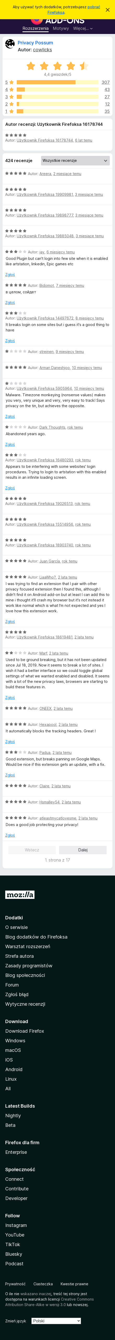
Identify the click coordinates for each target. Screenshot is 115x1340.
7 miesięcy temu (70, 285)
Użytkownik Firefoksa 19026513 (45, 503)
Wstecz (32, 849)
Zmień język (15, 1321)
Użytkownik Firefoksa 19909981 (45, 194)
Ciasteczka (43, 1284)
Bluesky (13, 1254)
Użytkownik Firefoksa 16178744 (45, 140)
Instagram (16, 1225)
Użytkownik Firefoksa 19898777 (45, 215)
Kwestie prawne (74, 1284)
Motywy (61, 28)
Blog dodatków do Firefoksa (36, 937)
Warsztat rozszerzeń (27, 946)
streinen (46, 351)
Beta (10, 1125)
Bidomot (46, 285)
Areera (45, 173)
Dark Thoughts (52, 427)
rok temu (75, 427)
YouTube (14, 1235)
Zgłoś (10, 274)
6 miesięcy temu (61, 252)
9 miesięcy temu (70, 351)
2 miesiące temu (67, 173)
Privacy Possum (35, 42)
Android (13, 1069)
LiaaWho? (47, 577)
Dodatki (14, 917)
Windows (15, 1040)
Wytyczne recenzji (25, 1004)
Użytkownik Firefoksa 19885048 (45, 236)
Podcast (14, 1263)
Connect (14, 1179)
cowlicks (42, 49)
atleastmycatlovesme (57, 818)
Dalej (83, 849)
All (8, 1088)
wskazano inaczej (35, 1294)
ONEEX (45, 708)
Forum (12, 985)
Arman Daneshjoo (54, 367)
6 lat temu (83, 140)
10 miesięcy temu (87, 367)
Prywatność (15, 1284)
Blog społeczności (25, 975)
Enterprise (16, 1152)
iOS (9, 1060)
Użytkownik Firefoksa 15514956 (45, 524)
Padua (44, 752)
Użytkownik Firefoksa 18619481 (44, 637)
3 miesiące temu (89, 194)
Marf (43, 653)
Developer (16, 1198)
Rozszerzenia (35, 28)
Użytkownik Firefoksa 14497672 (45, 318)
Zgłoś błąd (16, 994)
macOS (13, 1050)
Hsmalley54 (49, 802)
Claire (44, 786)
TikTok (12, 1244)
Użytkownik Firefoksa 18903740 (45, 545)
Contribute (16, 1188)
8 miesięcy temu (90, 318)
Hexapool (47, 724)
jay (41, 252)
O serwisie (16, 927)
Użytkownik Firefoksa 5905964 (44, 388)
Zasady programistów (29, 965)
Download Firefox (24, 1031)
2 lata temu (67, 577)
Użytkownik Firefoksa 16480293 (45, 460)
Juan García (49, 561)
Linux (11, 1079)
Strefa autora (19, 956)
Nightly (13, 1115)
